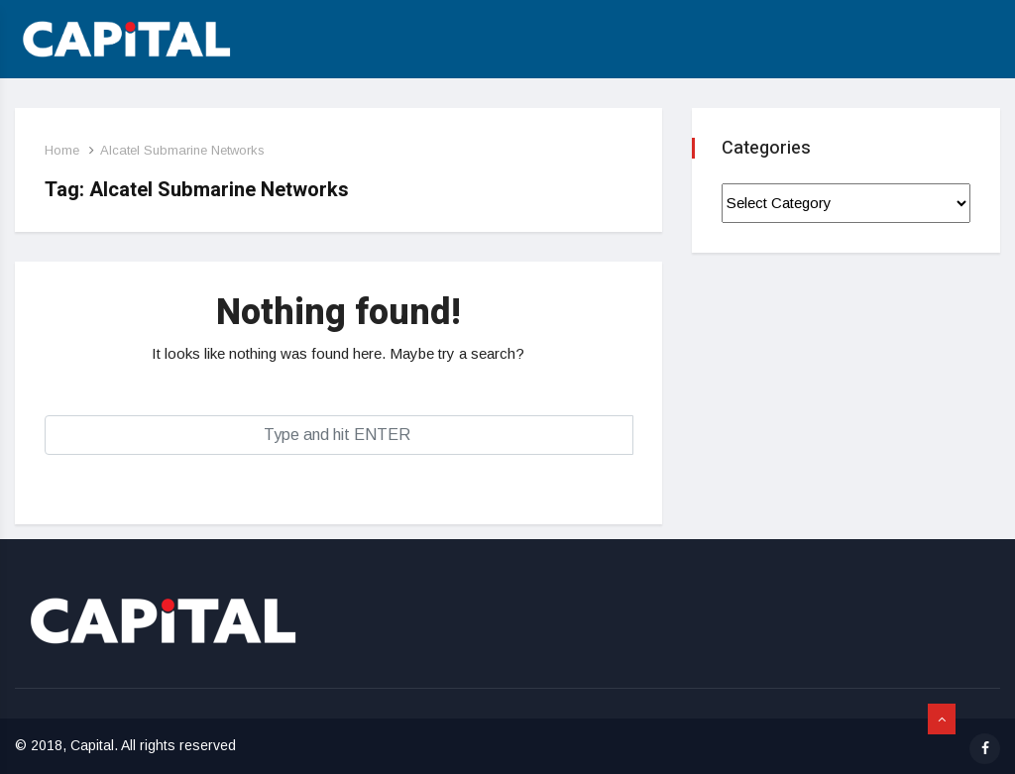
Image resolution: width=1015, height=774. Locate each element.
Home (62, 150)
